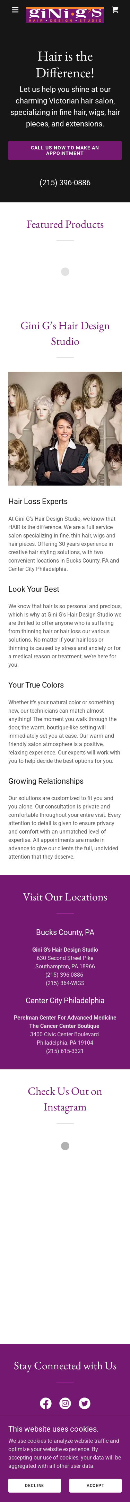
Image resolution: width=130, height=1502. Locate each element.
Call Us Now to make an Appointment (65, 150)
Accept (95, 1495)
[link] (65, 10)
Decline (34, 1495)
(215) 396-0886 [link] (65, 182)
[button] (15, 10)
